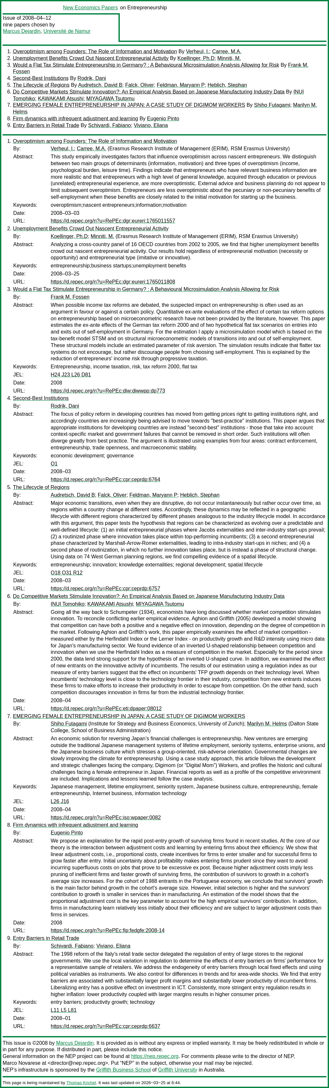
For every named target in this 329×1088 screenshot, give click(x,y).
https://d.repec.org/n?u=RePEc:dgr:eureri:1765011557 (113, 221)
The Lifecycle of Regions (41, 85)
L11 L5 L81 (64, 1010)
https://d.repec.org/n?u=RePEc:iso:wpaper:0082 (106, 817)
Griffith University (177, 1070)
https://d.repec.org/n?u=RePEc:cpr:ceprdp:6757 (105, 588)
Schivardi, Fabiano (109, 125)
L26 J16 (60, 801)
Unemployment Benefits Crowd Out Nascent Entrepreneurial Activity (91, 58)
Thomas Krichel (81, 1082)
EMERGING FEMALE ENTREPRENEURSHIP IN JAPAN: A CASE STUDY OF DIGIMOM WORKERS (129, 105)
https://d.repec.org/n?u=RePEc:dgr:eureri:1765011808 (113, 281)
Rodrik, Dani (91, 78)
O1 (54, 463)
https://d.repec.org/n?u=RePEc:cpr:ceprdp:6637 (105, 1026)
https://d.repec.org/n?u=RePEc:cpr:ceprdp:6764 (105, 479)
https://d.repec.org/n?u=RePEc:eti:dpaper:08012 (106, 708)
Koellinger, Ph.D (196, 58)
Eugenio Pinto (163, 118)
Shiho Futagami (272, 105)
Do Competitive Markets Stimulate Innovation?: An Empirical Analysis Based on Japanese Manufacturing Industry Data (148, 92)
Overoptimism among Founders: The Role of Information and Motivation (95, 51)
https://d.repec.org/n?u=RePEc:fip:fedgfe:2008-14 (108, 930)
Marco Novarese (21, 1063)
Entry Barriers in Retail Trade (46, 125)
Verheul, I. (197, 51)
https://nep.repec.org (155, 1056)
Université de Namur (66, 31)
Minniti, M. (229, 58)
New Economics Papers (90, 7)
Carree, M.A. (227, 51)
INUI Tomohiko (68, 604)
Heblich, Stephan (227, 85)
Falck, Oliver (139, 85)
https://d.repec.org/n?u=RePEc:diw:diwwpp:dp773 (108, 391)
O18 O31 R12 (67, 572)
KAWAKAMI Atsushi (60, 98)
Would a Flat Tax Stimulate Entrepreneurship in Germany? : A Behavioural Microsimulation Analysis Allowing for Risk (146, 65)
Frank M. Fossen (70, 297)
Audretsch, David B (100, 85)
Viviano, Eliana (151, 125)
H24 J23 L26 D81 (71, 374)
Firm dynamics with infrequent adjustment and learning (75, 118)
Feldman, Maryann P (181, 85)
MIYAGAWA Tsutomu (110, 98)
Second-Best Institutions (41, 78)
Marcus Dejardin (21, 31)
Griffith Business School (123, 1070)
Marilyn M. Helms (267, 723)
